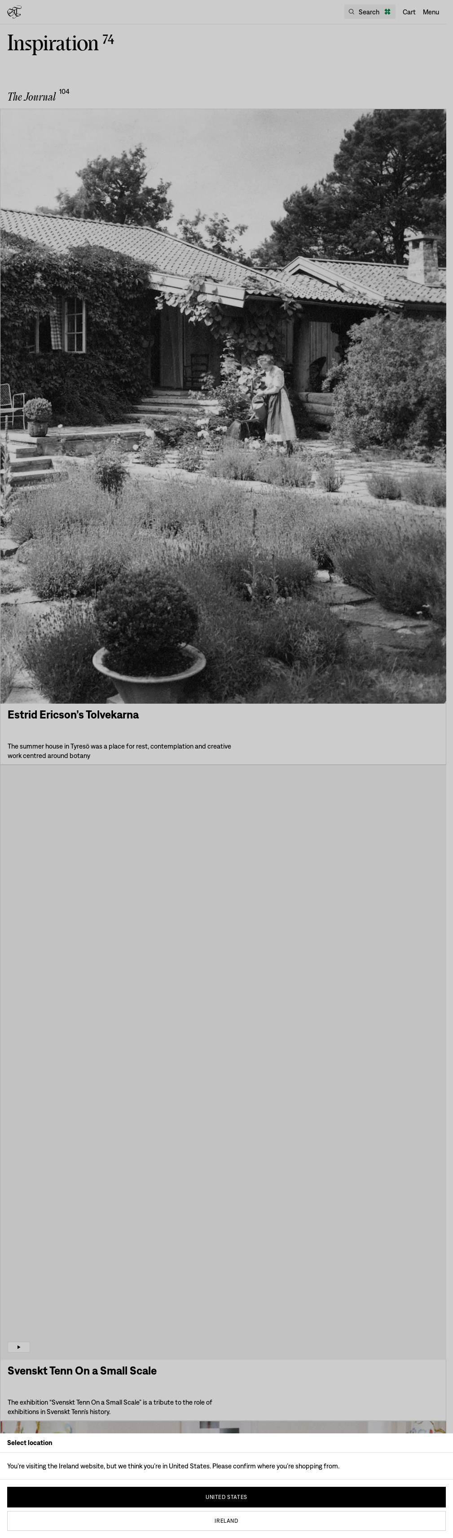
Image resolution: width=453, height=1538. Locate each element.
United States (226, 1497)
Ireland (226, 1521)
